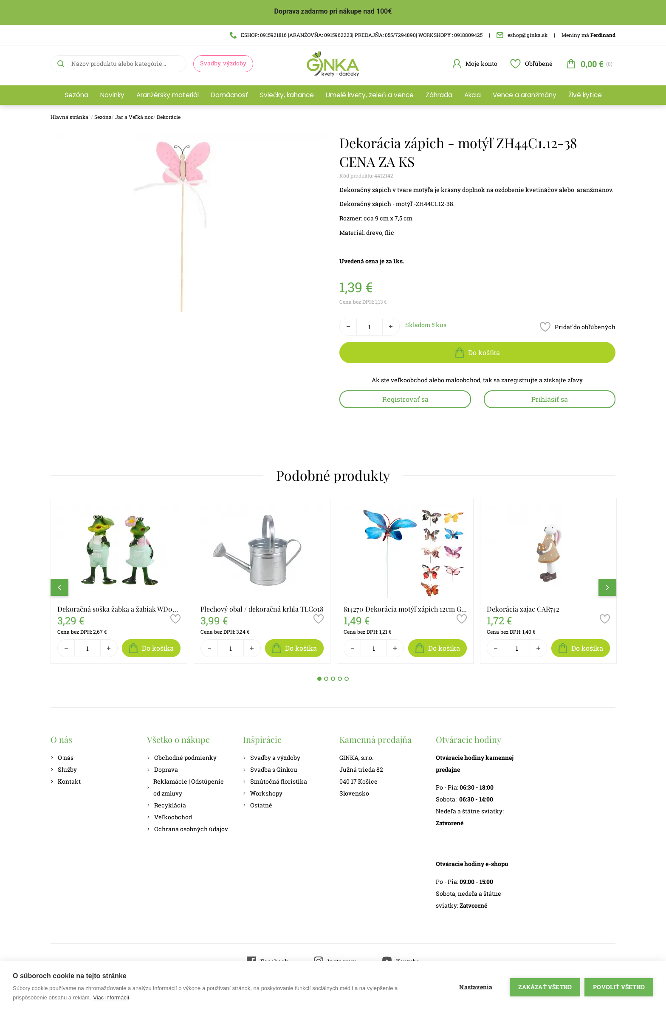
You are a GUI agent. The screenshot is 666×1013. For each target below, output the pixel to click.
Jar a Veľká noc (134, 116)
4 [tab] (340, 679)
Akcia (472, 94)
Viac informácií (111, 997)
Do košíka (477, 352)
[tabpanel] (119, 581)
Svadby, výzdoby (223, 63)
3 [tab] (333, 679)
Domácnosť (229, 94)
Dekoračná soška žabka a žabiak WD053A (119, 608)
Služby (64, 769)
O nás (62, 757)
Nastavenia (475, 987)
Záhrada (439, 94)
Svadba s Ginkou (270, 769)
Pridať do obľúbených (577, 327)
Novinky (112, 94)
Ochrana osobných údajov (187, 829)
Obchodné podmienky (182, 757)
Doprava (162, 769)
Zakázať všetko (545, 987)
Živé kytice (585, 94)
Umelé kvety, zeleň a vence (370, 94)
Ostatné (257, 805)
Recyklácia (166, 805)
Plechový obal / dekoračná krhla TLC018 (261, 608)
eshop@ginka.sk (522, 34)
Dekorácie (169, 116)
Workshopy (262, 793)
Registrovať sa (405, 399)
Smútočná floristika (275, 781)
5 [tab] (346, 679)
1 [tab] (319, 679)
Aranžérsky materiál (167, 94)
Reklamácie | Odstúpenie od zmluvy (185, 787)
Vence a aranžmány (524, 94)
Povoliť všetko (619, 987)
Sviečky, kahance (287, 94)
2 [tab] (326, 679)
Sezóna (76, 94)
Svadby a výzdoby (271, 757)
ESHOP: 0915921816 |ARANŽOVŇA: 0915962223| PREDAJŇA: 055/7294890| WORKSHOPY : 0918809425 (356, 34)
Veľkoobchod (169, 817)
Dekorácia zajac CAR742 (523, 608)
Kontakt (66, 781)
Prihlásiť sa (549, 399)
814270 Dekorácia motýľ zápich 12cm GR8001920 (405, 608)
